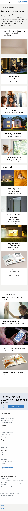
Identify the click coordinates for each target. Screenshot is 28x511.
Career (3, 463)
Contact (3, 452)
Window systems (6, 428)
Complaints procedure (7, 487)
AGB (7, 493)
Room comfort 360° (6, 416)
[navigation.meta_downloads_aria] (9, 2)
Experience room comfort (8, 418)
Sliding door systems (7, 432)
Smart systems (5, 437)
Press (2, 454)
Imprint (2, 493)
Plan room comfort (6, 422)
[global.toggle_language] (6, 2)
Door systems (5, 430)
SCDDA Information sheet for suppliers (12, 480)
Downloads (4, 447)
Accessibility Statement (6, 495)
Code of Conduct (6, 478)
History (3, 457)
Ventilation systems (6, 434)
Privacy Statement (15, 493)
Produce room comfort (7, 420)
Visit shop (4, 442)
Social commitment (6, 461)
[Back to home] (23, 2)
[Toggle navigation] (2, 2)
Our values (4, 459)
